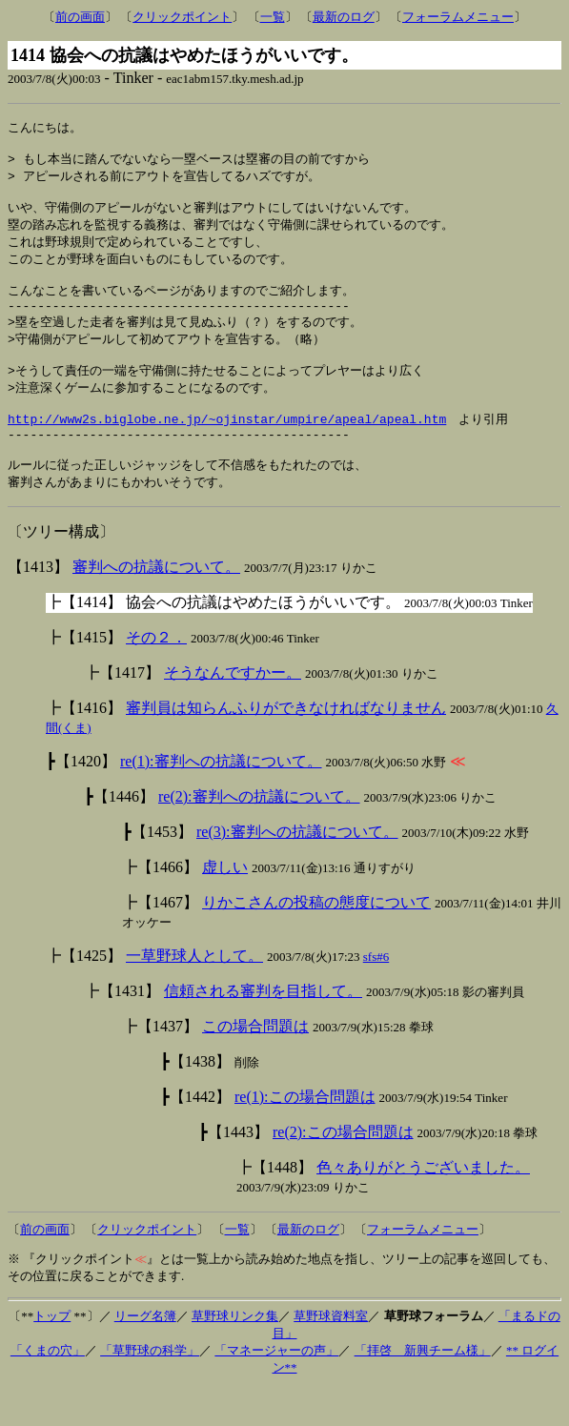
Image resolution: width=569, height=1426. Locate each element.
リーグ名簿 (145, 1353)
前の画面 (80, 17)
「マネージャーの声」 (276, 1387)
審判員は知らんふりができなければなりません (286, 745)
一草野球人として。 (194, 993)
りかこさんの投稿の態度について (316, 939)
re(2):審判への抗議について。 (259, 833)
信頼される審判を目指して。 (263, 1028)
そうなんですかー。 (232, 710)
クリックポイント (182, 17)
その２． (156, 674)
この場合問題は (255, 1063)
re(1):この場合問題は (305, 1134)
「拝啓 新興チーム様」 (423, 1387)
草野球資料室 (331, 1353)
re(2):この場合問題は (343, 1169)
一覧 (272, 17)
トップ (52, 1353)
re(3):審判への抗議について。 (297, 869)
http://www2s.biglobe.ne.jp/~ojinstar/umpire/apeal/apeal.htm (227, 448)
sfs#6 (376, 994)
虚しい (225, 904)
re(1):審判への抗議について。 (221, 798)
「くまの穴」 (47, 1387)
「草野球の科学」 (149, 1387)
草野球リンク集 (235, 1353)
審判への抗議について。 (156, 604)
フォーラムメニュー (458, 17)
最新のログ (344, 17)
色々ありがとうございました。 (423, 1204)
